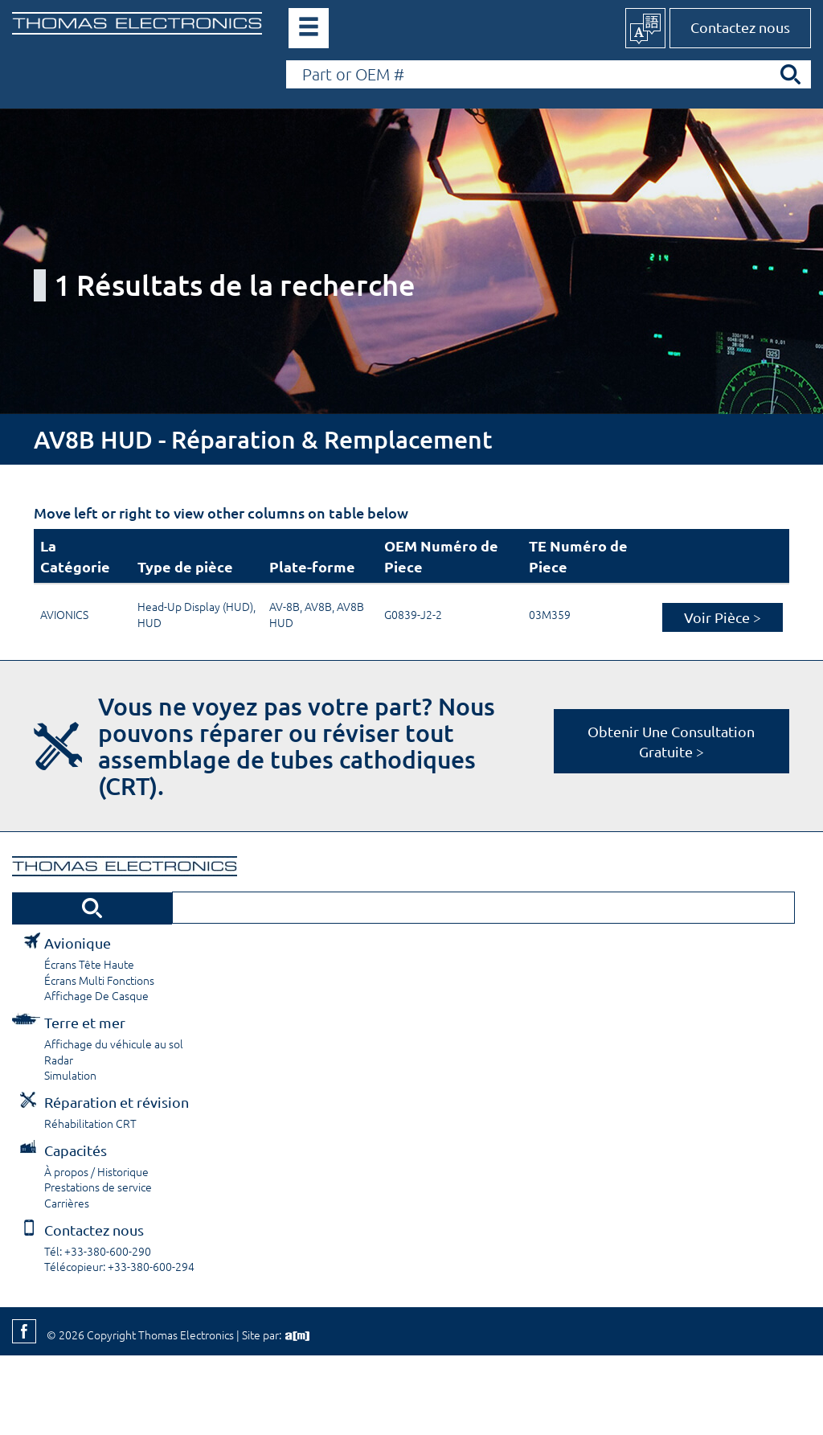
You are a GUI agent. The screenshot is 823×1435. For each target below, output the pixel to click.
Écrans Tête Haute (89, 964)
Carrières (66, 1203)
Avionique (77, 942)
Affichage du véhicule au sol (113, 1043)
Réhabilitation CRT (90, 1123)
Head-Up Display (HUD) (195, 606)
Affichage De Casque (96, 995)
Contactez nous (740, 26)
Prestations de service (98, 1187)
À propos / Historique (96, 1171)
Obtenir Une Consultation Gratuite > (671, 741)
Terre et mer (84, 1022)
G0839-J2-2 (413, 614)
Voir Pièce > (722, 617)
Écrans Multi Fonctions (99, 980)
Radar (58, 1060)
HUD (149, 622)
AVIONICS (64, 614)
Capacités (75, 1150)
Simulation (70, 1075)
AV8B (318, 606)
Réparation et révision (116, 1101)
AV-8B (284, 606)
